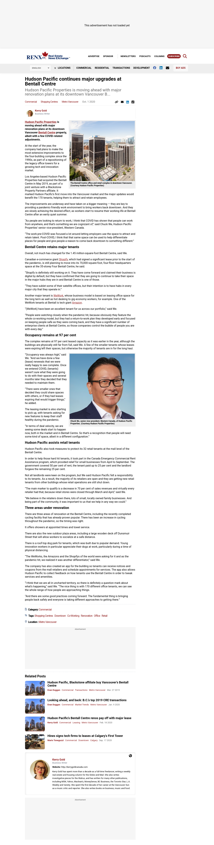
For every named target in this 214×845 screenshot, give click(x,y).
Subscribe (174, 56)
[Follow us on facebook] (156, 68)
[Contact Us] (169, 68)
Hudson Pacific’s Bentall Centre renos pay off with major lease (89, 718)
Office (97, 615)
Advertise (93, 56)
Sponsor (108, 56)
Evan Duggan (53, 690)
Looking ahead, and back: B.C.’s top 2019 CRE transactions (87, 700)
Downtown (60, 615)
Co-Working (73, 615)
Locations (62, 68)
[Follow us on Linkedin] (162, 68)
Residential (102, 68)
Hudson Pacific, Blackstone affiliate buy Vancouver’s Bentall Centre (87, 684)
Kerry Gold (41, 110)
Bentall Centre (46, 132)
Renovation (86, 615)
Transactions (121, 68)
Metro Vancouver (70, 101)
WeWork (58, 295)
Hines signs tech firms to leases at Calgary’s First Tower (85, 736)
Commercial (83, 68)
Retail (104, 615)
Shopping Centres (49, 101)
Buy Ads (180, 68)
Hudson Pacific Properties (40, 122)
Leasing (76, 722)
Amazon (77, 302)
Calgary (94, 740)
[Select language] (40, 68)
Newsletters (128, 56)
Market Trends (82, 704)
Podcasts (144, 56)
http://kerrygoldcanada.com (74, 767)
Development (141, 68)
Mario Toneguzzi (55, 740)
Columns (159, 56)
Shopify (63, 259)
